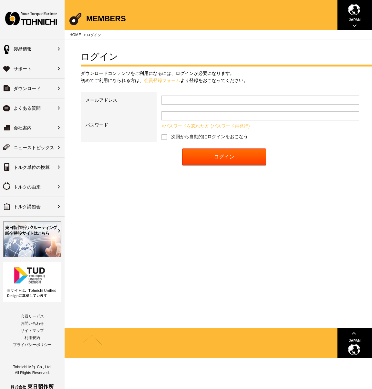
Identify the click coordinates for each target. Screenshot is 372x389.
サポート (23, 68)
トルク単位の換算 (32, 167)
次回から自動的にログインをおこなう (209, 136)
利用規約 (32, 337)
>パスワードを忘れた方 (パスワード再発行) (205, 125)
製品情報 (23, 49)
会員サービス (32, 316)
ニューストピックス (34, 147)
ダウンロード (27, 88)
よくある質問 (27, 108)
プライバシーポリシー (32, 345)
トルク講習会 (27, 206)
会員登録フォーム (162, 80)
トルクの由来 (27, 186)
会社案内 (23, 127)
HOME (75, 35)
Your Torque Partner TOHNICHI (32, 19)
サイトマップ (32, 330)
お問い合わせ (32, 323)
